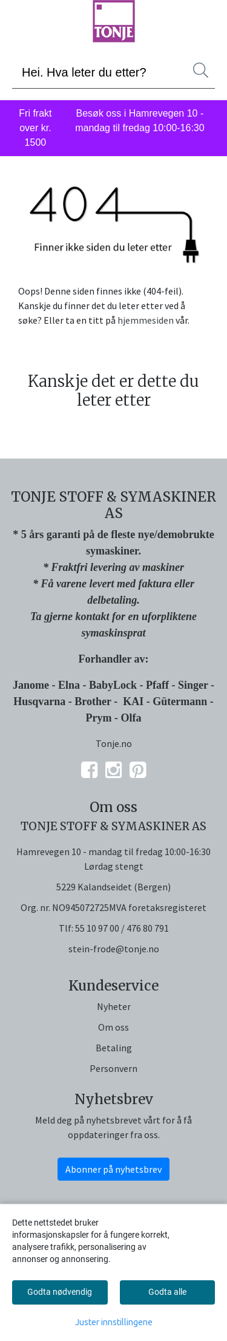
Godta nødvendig (59, 1292)
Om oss (113, 1027)
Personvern (113, 1068)
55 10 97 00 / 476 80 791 (122, 928)
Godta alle (167, 1292)
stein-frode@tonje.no (113, 949)
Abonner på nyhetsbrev (113, 1169)
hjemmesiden (145, 320)
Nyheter (114, 1006)
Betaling (114, 1048)
